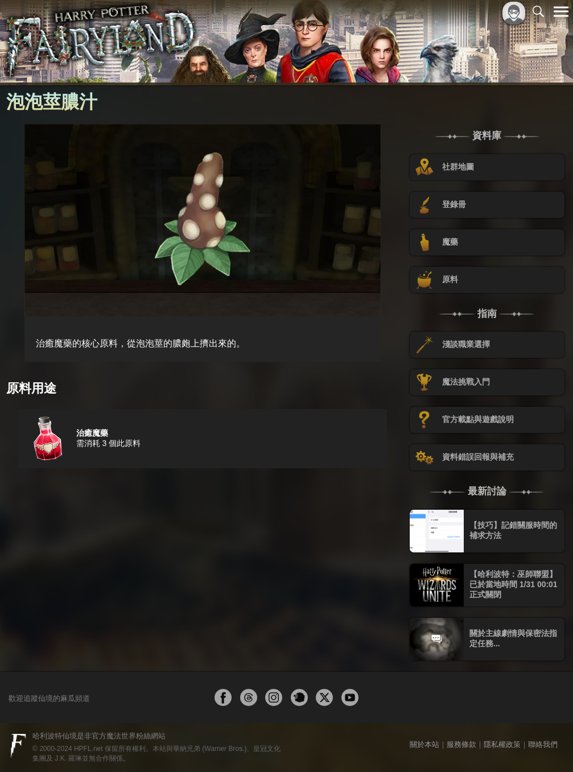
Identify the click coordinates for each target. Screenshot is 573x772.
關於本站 (424, 744)
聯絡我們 (543, 744)
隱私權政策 (502, 744)
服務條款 (461, 744)
